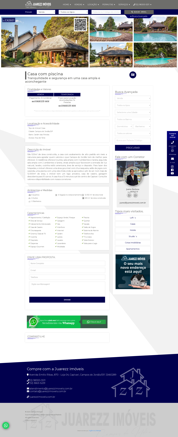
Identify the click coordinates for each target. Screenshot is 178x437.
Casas (132, 224)
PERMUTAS (107, 4)
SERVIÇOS (123, 4)
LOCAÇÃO (92, 4)
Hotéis (133, 230)
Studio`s (133, 236)
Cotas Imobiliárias (133, 243)
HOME (66, 4)
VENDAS (78, 4)
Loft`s (133, 218)
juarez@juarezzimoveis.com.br (133, 202)
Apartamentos (132, 249)
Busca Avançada (138, 16)
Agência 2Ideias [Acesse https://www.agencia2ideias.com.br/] (95, 430)
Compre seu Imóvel (172, 135)
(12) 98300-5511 (141, 4)
